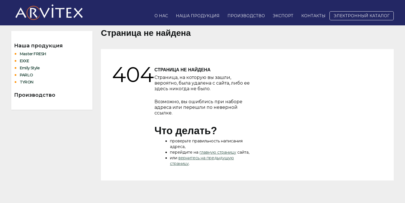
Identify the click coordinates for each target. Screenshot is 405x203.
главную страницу (218, 152)
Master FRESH (33, 53)
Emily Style (29, 67)
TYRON (26, 82)
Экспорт (283, 15)
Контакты (313, 15)
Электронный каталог (361, 15)
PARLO (26, 75)
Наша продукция (198, 15)
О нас (161, 15)
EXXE (24, 60)
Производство (246, 15)
